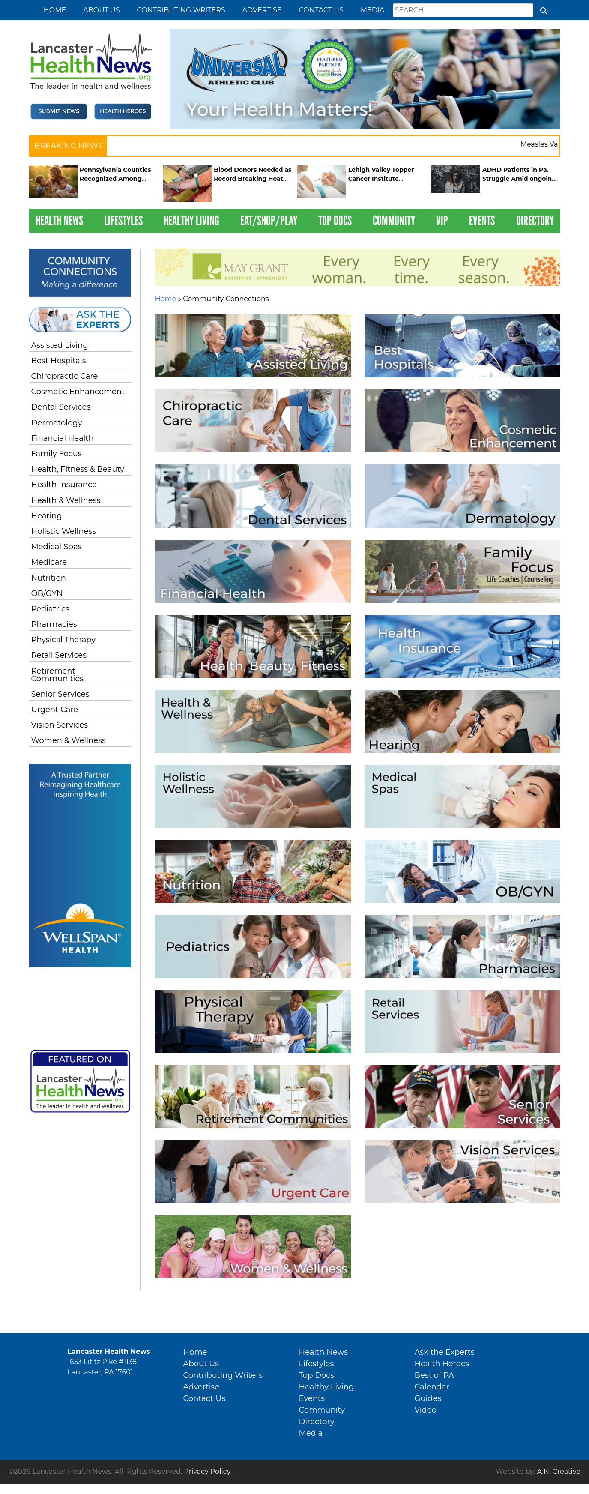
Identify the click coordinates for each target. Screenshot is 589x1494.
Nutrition (48, 578)
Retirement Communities (57, 675)
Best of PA (434, 1375)
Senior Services (60, 694)
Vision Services (59, 725)
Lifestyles (123, 220)
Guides (428, 1398)
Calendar (432, 1387)
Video (426, 1410)
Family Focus (56, 454)
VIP (442, 220)
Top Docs (335, 220)
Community (394, 220)
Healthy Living (191, 220)
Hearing (46, 516)
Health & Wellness (66, 500)
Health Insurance (64, 484)
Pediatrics (50, 609)
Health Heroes (442, 1363)
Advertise (262, 10)
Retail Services (59, 655)
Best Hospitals (58, 361)
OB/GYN (47, 593)
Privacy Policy (207, 1471)
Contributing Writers (181, 10)
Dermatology (56, 423)
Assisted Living (59, 345)
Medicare (49, 562)
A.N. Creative (558, 1471)
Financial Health (62, 438)
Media (373, 10)
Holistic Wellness (63, 531)
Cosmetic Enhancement (78, 391)
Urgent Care (54, 709)
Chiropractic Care (64, 376)
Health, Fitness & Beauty (77, 469)
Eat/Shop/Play (268, 220)
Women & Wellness (68, 740)
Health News (59, 220)
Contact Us (321, 10)
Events (482, 220)
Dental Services (61, 407)
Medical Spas (56, 547)
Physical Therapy (63, 640)
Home (55, 10)
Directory (535, 220)
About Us (101, 10)
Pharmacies (54, 624)
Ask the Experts (445, 1352)
